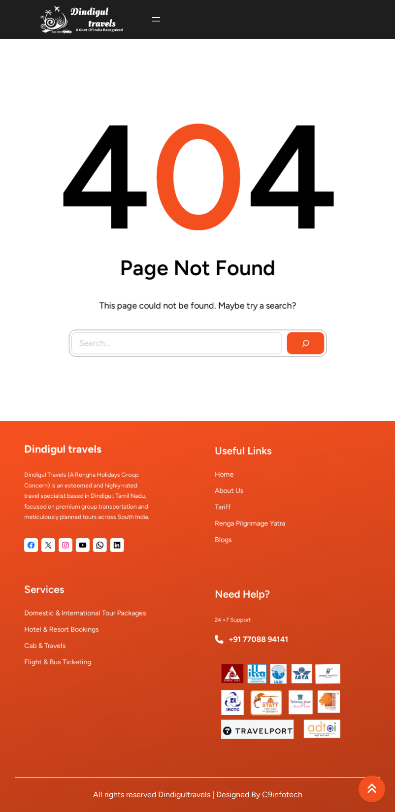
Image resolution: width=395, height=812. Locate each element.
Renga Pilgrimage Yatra (256, 517)
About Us (240, 491)
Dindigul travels (68, 459)
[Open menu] (156, 19)
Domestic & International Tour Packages (85, 616)
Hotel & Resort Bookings (67, 628)
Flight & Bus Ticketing (64, 654)
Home (236, 479)
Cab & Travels (54, 641)
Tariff (235, 504)
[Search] (302, 339)
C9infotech (282, 794)
